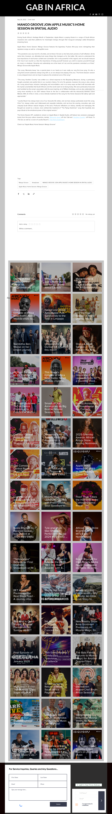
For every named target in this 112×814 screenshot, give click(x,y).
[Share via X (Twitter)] (24, 194)
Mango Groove (23, 182)
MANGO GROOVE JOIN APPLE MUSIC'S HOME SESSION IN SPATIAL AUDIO (67, 182)
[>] (101, 800)
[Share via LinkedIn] (29, 194)
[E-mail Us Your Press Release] (88, 784)
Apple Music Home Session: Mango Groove (33, 186)
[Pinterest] (99, 14)
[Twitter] (93, 14)
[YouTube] (96, 14)
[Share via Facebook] (18, 194)
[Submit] (58, 804)
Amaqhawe (35, 182)
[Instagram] (102, 14)
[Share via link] (34, 194)
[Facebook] (90, 14)
